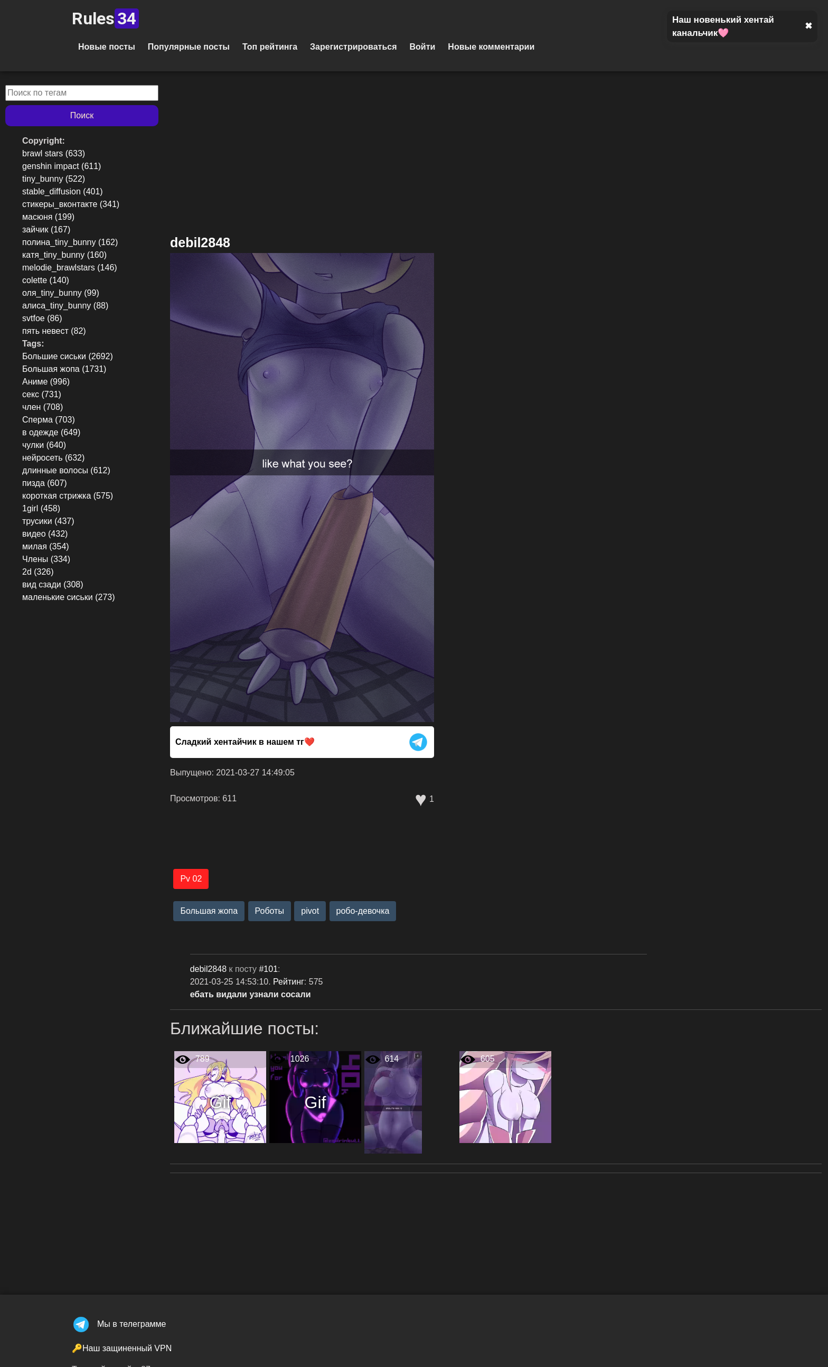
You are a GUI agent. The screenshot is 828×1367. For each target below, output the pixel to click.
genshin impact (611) (61, 166)
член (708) (42, 406)
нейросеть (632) (53, 457)
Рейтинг (288, 981)
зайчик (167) (46, 229)
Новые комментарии (491, 46)
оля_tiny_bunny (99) (60, 292)
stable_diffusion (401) (62, 191)
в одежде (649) (51, 432)
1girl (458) (41, 508)
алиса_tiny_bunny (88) (65, 305)
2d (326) (38, 571)
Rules (105, 18)
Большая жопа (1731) (64, 368)
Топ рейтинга (269, 46)
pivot (310, 910)
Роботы (269, 910)
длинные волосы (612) (66, 470)
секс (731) (41, 394)
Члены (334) (46, 559)
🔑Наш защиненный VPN (122, 1348)
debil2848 (200, 242)
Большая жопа (209, 910)
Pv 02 (191, 878)
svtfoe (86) (42, 318)
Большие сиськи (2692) (67, 356)
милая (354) (45, 546)
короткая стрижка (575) (67, 495)
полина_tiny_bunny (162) (70, 242)
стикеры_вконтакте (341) (70, 204)
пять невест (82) (54, 330)
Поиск (81, 115)
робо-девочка (363, 910)
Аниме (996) (46, 381)
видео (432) (45, 533)
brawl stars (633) (53, 153)
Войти (422, 46)
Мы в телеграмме (119, 1323)
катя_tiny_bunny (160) (64, 254)
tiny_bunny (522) (53, 178)
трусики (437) (48, 521)
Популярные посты (189, 46)
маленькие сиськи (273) (68, 597)
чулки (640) (44, 445)
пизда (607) (44, 483)
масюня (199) (48, 216)
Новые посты (106, 46)
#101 (268, 969)
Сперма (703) (48, 419)
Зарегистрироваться (353, 46)
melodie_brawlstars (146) (69, 267)
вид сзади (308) (52, 584)
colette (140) (45, 280)
